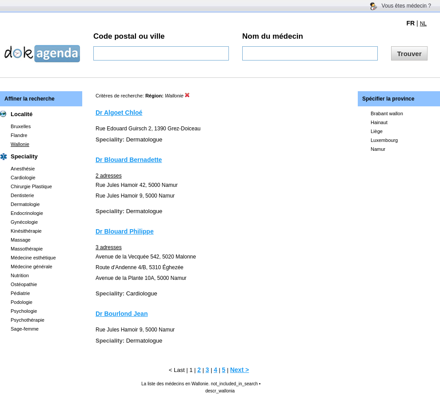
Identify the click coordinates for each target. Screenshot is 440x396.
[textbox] (161, 53)
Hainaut (379, 122)
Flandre (19, 135)
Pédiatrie (20, 293)
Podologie (21, 302)
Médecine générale (31, 266)
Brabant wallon (387, 113)
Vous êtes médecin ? (406, 6)
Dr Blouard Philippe (125, 231)
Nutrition (20, 275)
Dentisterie (22, 195)
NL (423, 23)
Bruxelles (21, 126)
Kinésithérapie (26, 231)
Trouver (409, 53)
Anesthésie (23, 168)
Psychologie (24, 311)
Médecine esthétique (33, 257)
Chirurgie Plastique (31, 186)
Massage (21, 239)
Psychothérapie (27, 320)
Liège (377, 131)
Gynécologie (24, 222)
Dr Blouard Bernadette (129, 159)
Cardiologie (23, 177)
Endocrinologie (27, 213)
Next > (239, 369)
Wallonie (20, 144)
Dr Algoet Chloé (119, 112)
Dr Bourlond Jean (122, 313)
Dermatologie (25, 204)
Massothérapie (27, 248)
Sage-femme (25, 328)
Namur (378, 149)
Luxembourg (384, 140)
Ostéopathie (24, 284)
